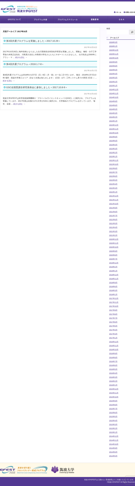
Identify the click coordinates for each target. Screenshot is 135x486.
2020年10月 (113, 247)
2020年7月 (113, 259)
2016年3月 (113, 377)
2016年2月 (113, 381)
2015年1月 (113, 432)
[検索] (132, 32)
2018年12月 (113, 275)
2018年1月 (113, 294)
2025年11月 (113, 54)
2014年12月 (113, 436)
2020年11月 (113, 243)
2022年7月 (113, 172)
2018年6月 (113, 287)
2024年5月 (113, 109)
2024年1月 (113, 121)
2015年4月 (113, 421)
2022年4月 (113, 184)
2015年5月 (113, 417)
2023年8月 (113, 137)
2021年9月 (113, 208)
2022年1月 (113, 192)
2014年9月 (113, 448)
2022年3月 (113, 188)
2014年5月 (113, 456)
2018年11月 (113, 279)
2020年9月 (113, 251)
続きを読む (21, 57)
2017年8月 (113, 314)
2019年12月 (113, 263)
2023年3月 (113, 149)
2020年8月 (113, 255)
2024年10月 (113, 97)
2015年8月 (113, 405)
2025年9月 (113, 62)
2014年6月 (113, 452)
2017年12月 (113, 298)
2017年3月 (113, 334)
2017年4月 (113, 330)
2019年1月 (113, 271)
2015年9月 (113, 401)
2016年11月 (113, 346)
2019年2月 (113, 267)
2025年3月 (113, 78)
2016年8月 (113, 358)
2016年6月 (113, 365)
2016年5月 (113, 369)
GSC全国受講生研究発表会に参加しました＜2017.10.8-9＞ (36, 87)
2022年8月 (113, 168)
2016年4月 (113, 373)
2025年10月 (113, 58)
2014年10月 (113, 444)
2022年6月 (113, 176)
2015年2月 (113, 428)
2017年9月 (113, 310)
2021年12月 (113, 196)
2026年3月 (113, 42)
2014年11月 (113, 440)
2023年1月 (113, 157)
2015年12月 (113, 389)
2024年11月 (113, 93)
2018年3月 (113, 290)
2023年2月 (113, 153)
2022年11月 (113, 160)
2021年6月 (113, 220)
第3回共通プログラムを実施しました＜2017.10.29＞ (33, 41)
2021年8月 (113, 212)
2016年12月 (113, 342)
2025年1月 (113, 86)
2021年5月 (113, 223)
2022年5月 (113, 180)
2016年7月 (113, 361)
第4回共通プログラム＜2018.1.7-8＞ (25, 64)
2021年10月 (113, 204)
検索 (108, 29)
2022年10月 (113, 164)
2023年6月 (113, 141)
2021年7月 (113, 216)
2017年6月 (113, 322)
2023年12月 (113, 125)
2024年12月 (113, 90)
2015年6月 (113, 413)
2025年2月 (113, 82)
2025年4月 (113, 74)
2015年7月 (113, 409)
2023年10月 (113, 133)
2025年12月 (113, 50)
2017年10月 (113, 306)
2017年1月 (113, 338)
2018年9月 (113, 283)
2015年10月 (113, 397)
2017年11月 (113, 302)
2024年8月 (113, 105)
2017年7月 (113, 318)
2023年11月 (113, 129)
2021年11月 (113, 200)
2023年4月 (113, 145)
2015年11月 (113, 393)
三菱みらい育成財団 (105, 480)
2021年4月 (113, 227)
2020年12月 (113, 239)
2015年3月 (113, 424)
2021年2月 (113, 235)
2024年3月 (113, 113)
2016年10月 (113, 350)
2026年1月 (113, 46)
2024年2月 (113, 117)
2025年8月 (113, 66)
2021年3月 (113, 231)
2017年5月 (113, 326)
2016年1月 (113, 385)
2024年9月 (113, 101)
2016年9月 (113, 353)
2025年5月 (113, 70)
